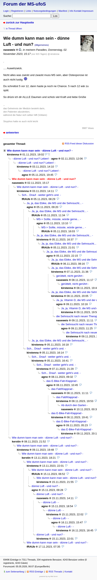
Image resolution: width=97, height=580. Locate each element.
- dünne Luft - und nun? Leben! (30, 158)
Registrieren (17, 11)
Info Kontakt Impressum (82, 11)
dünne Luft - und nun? (45, 486)
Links (28, 11)
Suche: (7, 15)
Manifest (62, 11)
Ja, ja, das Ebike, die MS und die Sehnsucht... (54, 203)
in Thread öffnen (14, 28)
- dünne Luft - (49, 502)
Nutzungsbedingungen (44, 11)
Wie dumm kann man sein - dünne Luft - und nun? (39, 150)
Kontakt (68, 571)
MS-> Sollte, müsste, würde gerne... (58, 219)
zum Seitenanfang (15, 571)
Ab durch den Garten (73, 405)
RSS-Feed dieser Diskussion (79, 143)
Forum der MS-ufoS (24, 4)
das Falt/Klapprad (61, 388)
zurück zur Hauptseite (20, 22)
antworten (12, 132)
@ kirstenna (53, 54)
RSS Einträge (36, 571)
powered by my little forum (48, 576)
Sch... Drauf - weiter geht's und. (40, 194)
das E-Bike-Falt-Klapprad (61, 380)
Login (6, 11)
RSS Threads (55, 571)
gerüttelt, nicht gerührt (69, 275)
